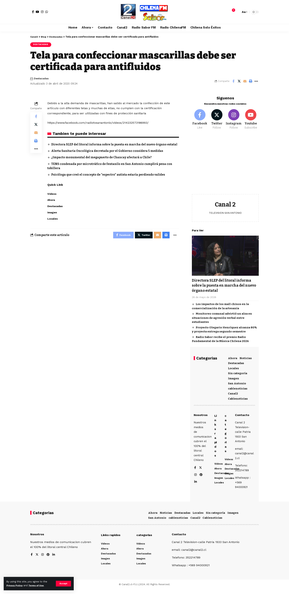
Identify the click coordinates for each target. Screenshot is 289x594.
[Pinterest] (201, 476)
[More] (256, 81)
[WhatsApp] (46, 11)
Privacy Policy (15, 585)
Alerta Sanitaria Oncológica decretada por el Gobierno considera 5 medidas (109, 155)
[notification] (232, 12)
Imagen (233, 377)
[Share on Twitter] (239, 81)
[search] (237, 12)
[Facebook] (33, 11)
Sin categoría (237, 371)
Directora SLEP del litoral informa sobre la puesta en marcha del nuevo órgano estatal (225, 283)
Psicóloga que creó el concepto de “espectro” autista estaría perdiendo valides (111, 179)
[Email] (244, 81)
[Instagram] (42, 11)
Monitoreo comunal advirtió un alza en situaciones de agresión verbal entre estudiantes (222, 316)
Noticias (246, 356)
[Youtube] (251, 117)
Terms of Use (37, 585)
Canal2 (233, 392)
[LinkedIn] (195, 483)
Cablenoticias (238, 397)
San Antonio (237, 382)
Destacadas (41, 44)
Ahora (232, 356)
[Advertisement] (225, 163)
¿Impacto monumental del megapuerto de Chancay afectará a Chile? (103, 162)
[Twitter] (217, 117)
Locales (233, 367)
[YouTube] (37, 11)
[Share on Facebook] (233, 81)
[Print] (250, 81)
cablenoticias (237, 387)
